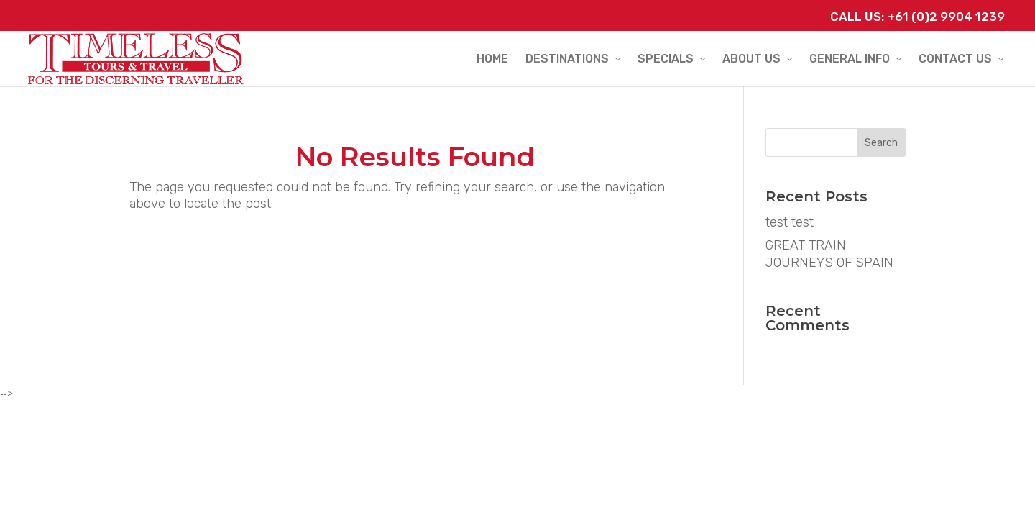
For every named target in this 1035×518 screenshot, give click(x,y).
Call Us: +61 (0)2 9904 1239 (917, 16)
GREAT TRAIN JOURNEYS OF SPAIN (829, 253)
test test (789, 222)
